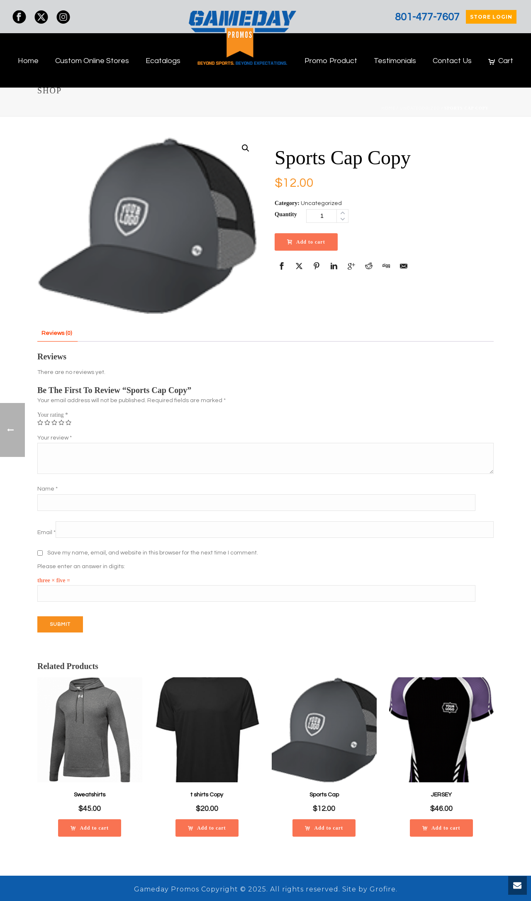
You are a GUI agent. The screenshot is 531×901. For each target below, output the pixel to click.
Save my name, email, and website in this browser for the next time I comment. (152, 553)
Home (28, 61)
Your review (54, 438)
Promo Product (330, 61)
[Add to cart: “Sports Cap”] (324, 828)
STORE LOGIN (491, 17)
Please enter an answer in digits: (81, 566)
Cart (500, 61)
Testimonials (395, 61)
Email (46, 532)
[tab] (56, 333)
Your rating (52, 415)
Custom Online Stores (92, 61)
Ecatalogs (163, 61)
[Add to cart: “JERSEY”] (441, 828)
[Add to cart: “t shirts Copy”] (207, 828)
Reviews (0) (56, 333)
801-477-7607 (427, 17)
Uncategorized (419, 108)
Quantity (286, 214)
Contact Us (452, 61)
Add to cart (306, 242)
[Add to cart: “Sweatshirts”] (89, 828)
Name (47, 489)
